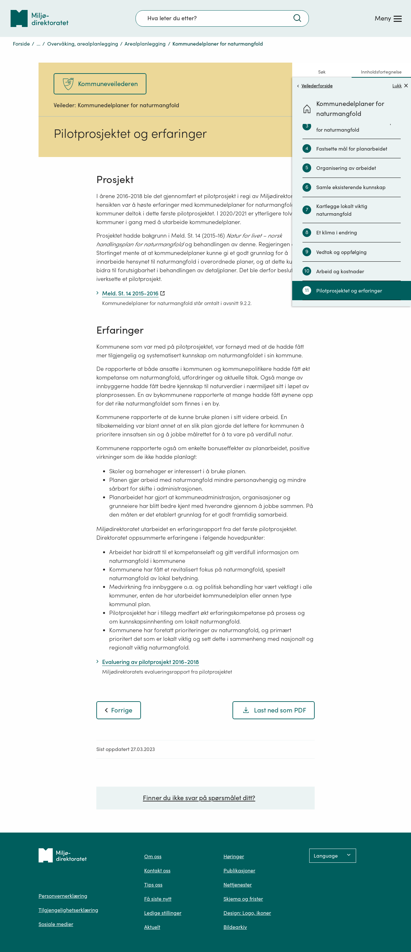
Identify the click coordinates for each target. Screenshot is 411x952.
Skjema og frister (243, 898)
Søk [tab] (322, 72)
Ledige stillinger (162, 913)
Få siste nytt (157, 898)
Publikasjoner (239, 870)
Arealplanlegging (145, 43)
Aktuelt (152, 927)
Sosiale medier (56, 924)
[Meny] (388, 18)
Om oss (153, 856)
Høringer (233, 856)
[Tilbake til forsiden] (39, 18)
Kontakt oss (157, 870)
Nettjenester (237, 884)
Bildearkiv (235, 927)
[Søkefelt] (222, 18)
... (38, 43)
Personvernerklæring (63, 896)
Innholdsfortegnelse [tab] (381, 72)
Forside (21, 43)
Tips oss (153, 884)
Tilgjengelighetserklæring (68, 910)
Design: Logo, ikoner (247, 913)
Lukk (400, 85)
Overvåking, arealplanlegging (82, 43)
